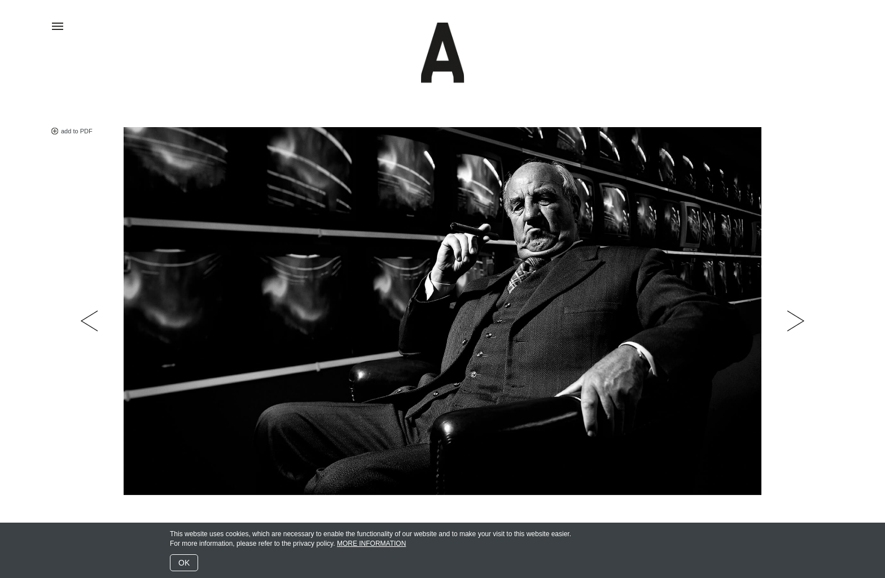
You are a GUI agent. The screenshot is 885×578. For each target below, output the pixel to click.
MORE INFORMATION (371, 543)
